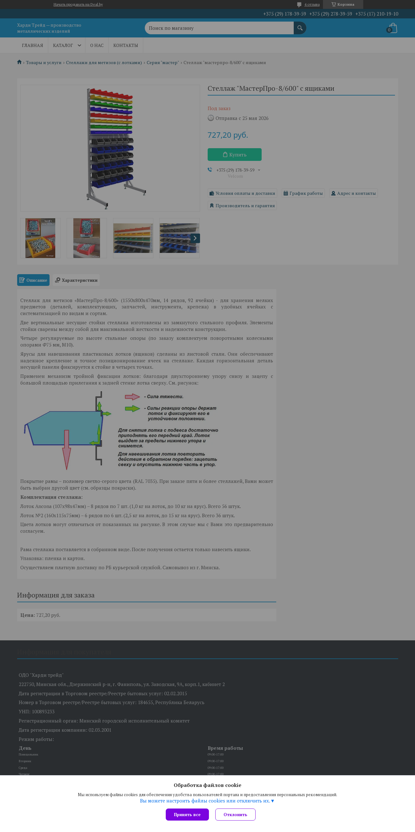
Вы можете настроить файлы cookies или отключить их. (205, 800)
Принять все (187, 814)
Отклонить (235, 814)
